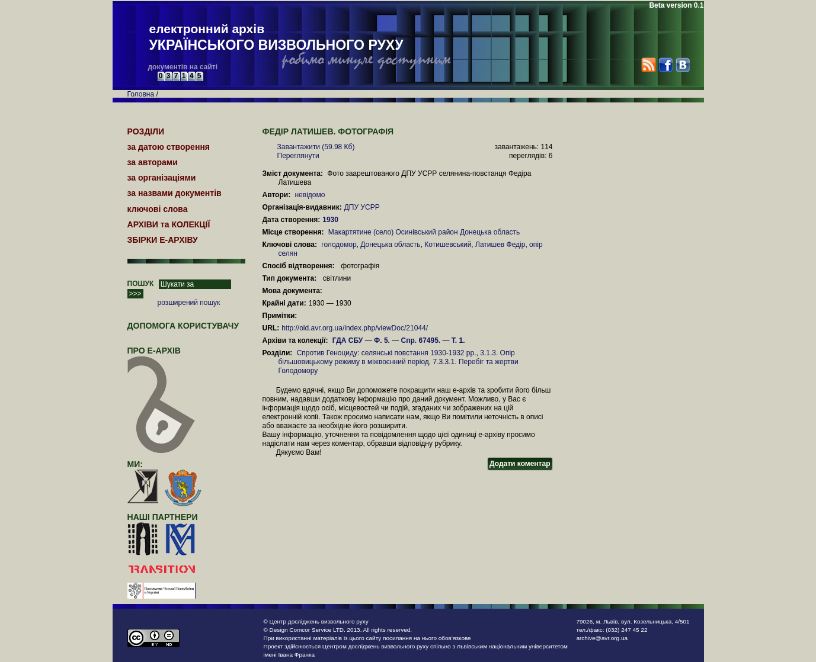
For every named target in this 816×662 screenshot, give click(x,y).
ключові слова (157, 209)
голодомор (338, 244)
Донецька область (390, 244)
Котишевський (447, 244)
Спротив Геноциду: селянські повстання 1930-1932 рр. (386, 353)
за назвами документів (174, 193)
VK (682, 64)
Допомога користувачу (183, 325)
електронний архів (276, 38)
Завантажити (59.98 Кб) (316, 147)
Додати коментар (519, 463)
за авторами (152, 162)
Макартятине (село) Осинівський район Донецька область (424, 232)
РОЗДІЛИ (146, 131)
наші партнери (162, 517)
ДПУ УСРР (362, 207)
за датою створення (168, 147)
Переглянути (298, 156)
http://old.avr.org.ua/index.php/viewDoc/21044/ (354, 328)
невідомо (310, 195)
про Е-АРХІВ (161, 356)
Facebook (665, 64)
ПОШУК (140, 283)
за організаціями (161, 177)
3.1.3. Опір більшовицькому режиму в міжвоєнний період (397, 357)
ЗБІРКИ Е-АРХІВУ (162, 240)
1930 (331, 220)
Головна (141, 94)
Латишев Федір (500, 244)
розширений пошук (189, 302)
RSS (648, 64)
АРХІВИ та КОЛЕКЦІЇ (168, 224)
